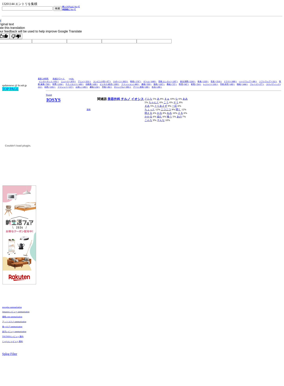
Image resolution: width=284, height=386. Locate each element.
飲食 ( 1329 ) (203, 81)
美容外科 (114, 99)
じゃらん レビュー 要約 (12, 341)
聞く (178, 109)
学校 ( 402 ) (107, 87)
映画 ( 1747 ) (135, 81)
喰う (169, 116)
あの (179, 116)
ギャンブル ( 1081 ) (122, 87)
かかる (148, 116)
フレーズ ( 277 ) (257, 84)
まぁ (166, 98)
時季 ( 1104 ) (58, 84)
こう (166, 102)
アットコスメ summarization (14, 322)
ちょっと (150, 109)
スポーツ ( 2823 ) (120, 81)
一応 (174, 105)
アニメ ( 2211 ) (84, 81)
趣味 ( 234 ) (95, 87)
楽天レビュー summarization (14, 331)
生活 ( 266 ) (157, 87)
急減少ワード (59, 79)
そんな (161, 120)
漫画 (89, 109)
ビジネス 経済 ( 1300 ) (109, 84)
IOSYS (53, 99)
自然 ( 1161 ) (49, 87)
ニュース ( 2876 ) (68, 81)
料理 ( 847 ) (184, 84)
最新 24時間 (43, 79)
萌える (148, 113)
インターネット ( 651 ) (49, 81)
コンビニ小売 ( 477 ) (102, 81)
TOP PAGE (10, 89)
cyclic (71, 79)
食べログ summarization (12, 326)
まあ (147, 105)
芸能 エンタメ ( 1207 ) (168, 81)
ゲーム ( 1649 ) (150, 81)
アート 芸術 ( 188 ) (141, 87)
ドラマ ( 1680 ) (230, 81)
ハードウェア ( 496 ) (248, 81)
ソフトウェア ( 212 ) (268, 81)
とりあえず (160, 105)
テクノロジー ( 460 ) (74, 84)
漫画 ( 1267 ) (159, 84)
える (180, 113)
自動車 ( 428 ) (92, 84)
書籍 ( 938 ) (146, 84)
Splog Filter (9, 354)
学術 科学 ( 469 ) (227, 84)
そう (175, 102)
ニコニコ (166, 109)
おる (159, 113)
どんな (148, 98)
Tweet (49, 94)
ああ (185, 98)
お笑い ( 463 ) (82, 87)
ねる (169, 113)
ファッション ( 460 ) (130, 84)
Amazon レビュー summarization (15, 312)
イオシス (137, 99)
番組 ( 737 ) (172, 84)
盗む (159, 116)
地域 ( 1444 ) (242, 84)
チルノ (126, 99)
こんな (148, 120)
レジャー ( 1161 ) (210, 84)
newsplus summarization (12, 307)
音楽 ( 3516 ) (216, 81)
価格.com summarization (12, 317)
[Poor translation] (16, 36)
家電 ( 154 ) (196, 84)
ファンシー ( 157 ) (66, 87)
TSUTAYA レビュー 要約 (12, 336)
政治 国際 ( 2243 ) (188, 81)
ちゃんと (154, 102)
